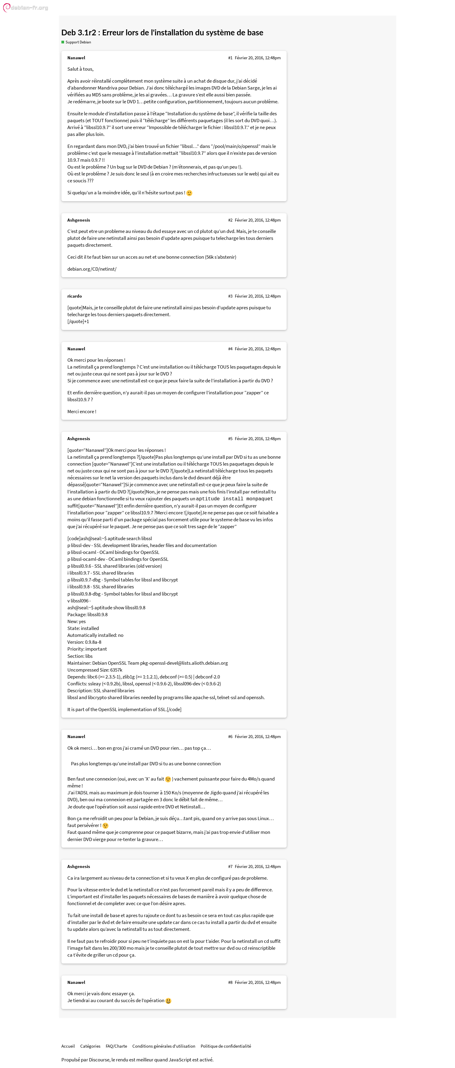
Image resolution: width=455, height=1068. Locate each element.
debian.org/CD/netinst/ (92, 269)
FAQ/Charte (116, 1046)
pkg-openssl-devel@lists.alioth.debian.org (184, 663)
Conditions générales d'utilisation (163, 1046)
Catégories (90, 1046)
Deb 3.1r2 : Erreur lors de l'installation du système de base (162, 32)
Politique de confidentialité (226, 1046)
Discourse (99, 1060)
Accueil (68, 1046)
